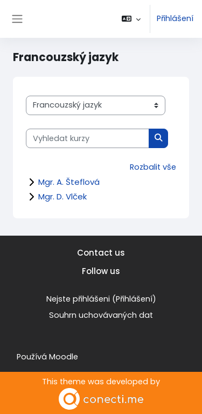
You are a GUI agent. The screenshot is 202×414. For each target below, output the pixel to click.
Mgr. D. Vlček (62, 196)
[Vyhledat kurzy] (87, 138)
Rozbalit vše (153, 167)
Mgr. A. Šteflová (69, 182)
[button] (131, 19)
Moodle (63, 356)
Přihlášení (175, 18)
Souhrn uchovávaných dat (101, 315)
